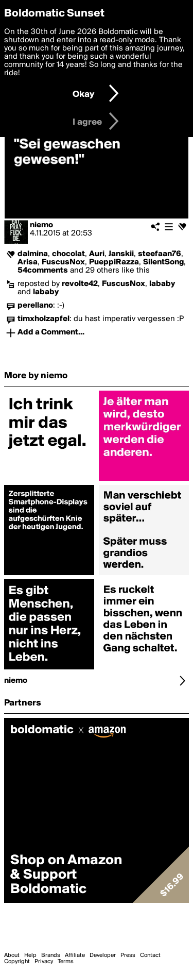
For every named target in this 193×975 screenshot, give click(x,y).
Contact (150, 955)
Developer (103, 955)
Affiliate (75, 955)
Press (127, 955)
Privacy (43, 962)
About (12, 955)
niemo (41, 225)
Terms (66, 962)
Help (30, 955)
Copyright (17, 962)
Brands (50, 955)
